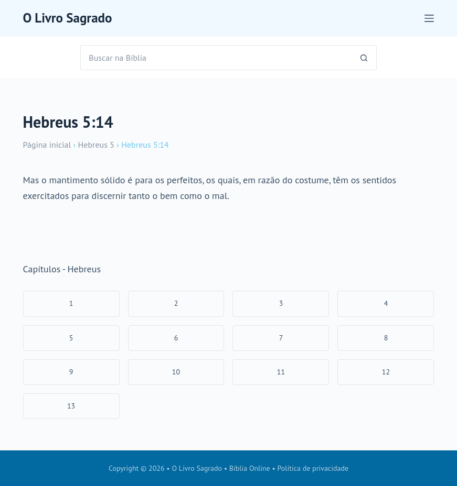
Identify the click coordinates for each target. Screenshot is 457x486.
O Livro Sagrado (67, 17)
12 (386, 372)
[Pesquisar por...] (215, 57)
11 (281, 372)
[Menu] (429, 18)
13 (71, 406)
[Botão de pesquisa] (364, 57)
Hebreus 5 (96, 144)
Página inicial (47, 144)
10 (176, 372)
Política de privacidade (313, 468)
